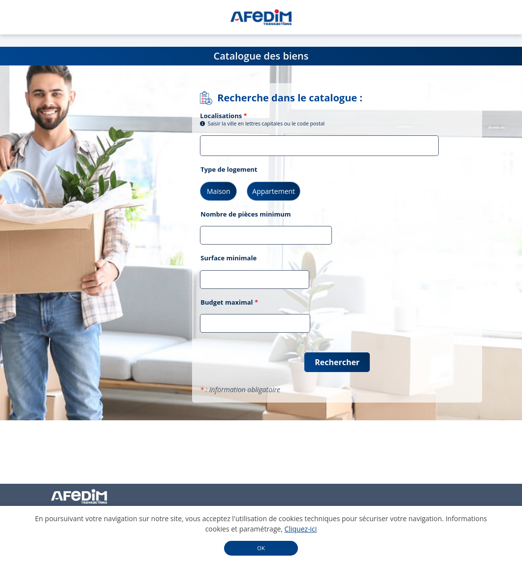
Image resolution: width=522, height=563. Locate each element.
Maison (218, 191)
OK (260, 548)
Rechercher (337, 362)
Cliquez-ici (301, 528)
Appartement (273, 191)
